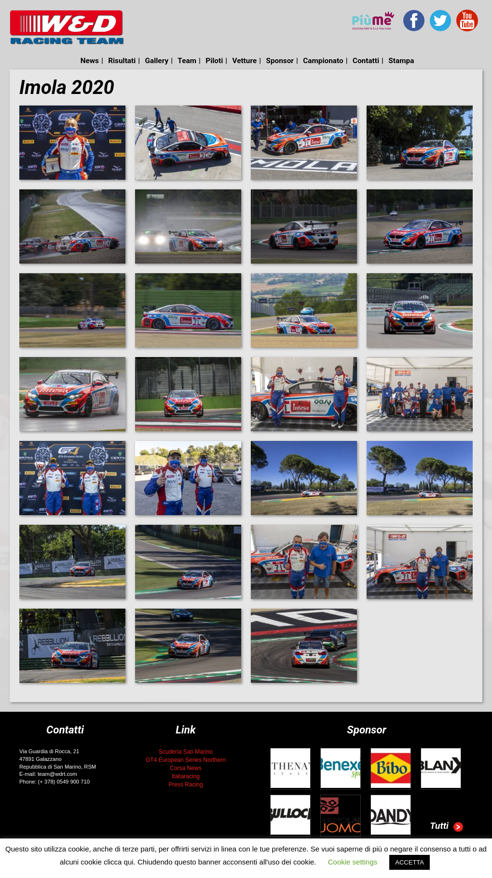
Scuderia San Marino (186, 751)
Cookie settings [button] (353, 862)
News (90, 60)
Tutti (446, 827)
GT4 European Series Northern (186, 760)
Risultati (122, 60)
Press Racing (185, 784)
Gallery (157, 60)
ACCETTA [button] (409, 862)
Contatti (366, 60)
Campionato (323, 60)
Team (187, 60)
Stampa (401, 60)
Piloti (214, 60)
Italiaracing (186, 776)
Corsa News (185, 768)
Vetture (244, 60)
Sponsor (280, 60)
